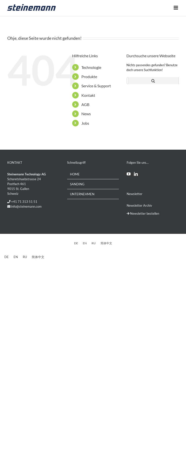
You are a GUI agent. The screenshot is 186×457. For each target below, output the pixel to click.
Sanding (77, 184)
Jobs (85, 123)
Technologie (91, 67)
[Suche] (153, 80)
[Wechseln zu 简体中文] (106, 243)
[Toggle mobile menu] (176, 7)
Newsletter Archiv (139, 205)
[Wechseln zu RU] (93, 243)
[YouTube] (129, 174)
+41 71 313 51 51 (24, 202)
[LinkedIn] (136, 174)
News (86, 113)
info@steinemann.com (26, 206)
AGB (85, 104)
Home (75, 174)
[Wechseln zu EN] (84, 243)
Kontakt (88, 95)
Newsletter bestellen (143, 213)
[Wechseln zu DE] (76, 243)
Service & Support (96, 85)
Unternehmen (82, 194)
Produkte (89, 76)
